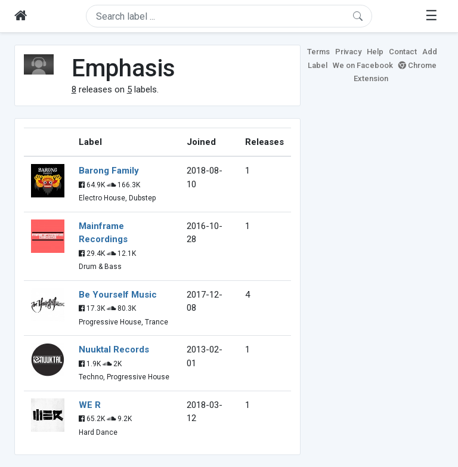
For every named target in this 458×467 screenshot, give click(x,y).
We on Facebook (363, 65)
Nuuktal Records (114, 349)
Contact (403, 51)
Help (375, 51)
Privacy (348, 51)
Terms (318, 51)
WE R (90, 405)
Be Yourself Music (118, 294)
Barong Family (109, 170)
